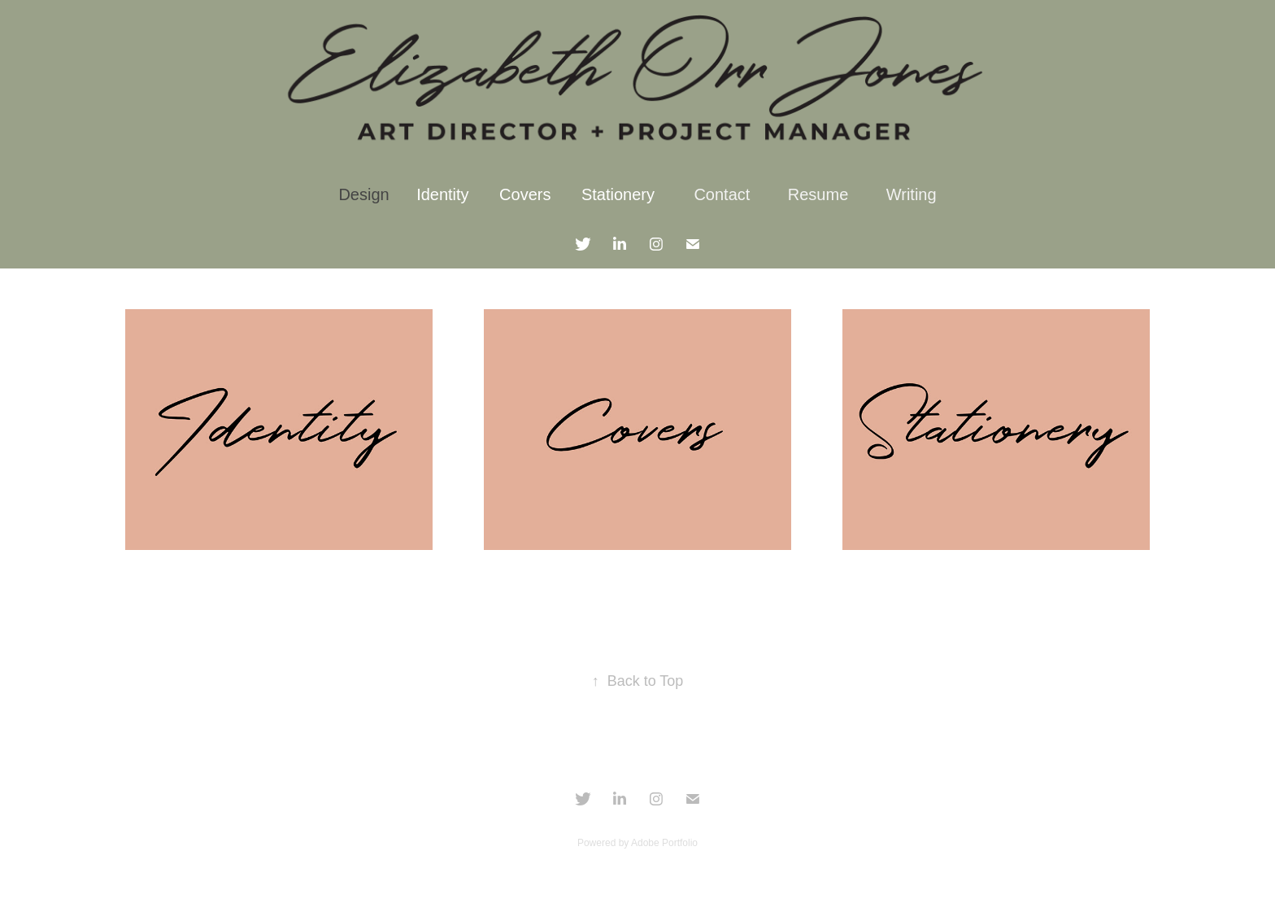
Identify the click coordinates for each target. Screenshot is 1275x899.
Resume (818, 194)
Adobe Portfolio (664, 843)
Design (363, 194)
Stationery (618, 194)
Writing (911, 194)
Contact (722, 194)
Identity (442, 194)
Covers (524, 194)
